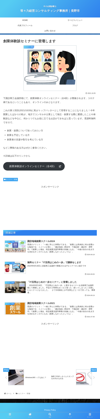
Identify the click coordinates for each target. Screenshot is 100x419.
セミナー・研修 (10, 179)
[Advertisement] (50, 207)
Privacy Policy (50, 410)
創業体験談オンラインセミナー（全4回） (34, 166)
